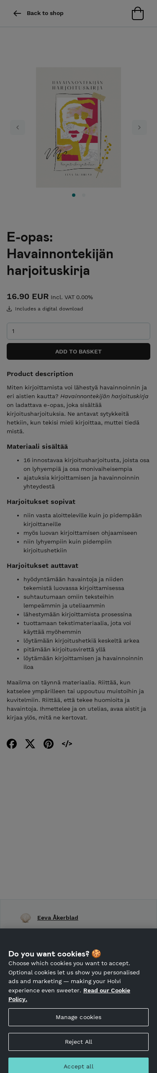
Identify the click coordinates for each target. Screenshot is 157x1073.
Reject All (78, 1045)
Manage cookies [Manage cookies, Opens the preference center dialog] (79, 1020)
